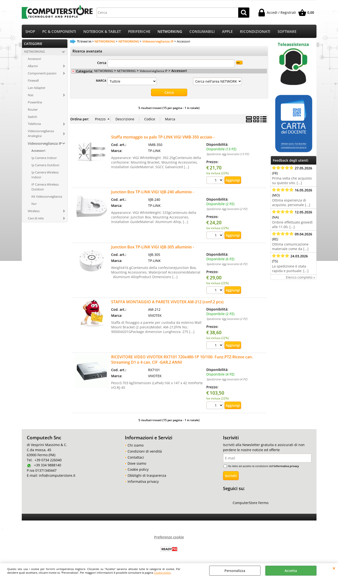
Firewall (33, 80)
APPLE (227, 31)
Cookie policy (162, 572)
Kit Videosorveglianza (46, 196)
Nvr (34, 204)
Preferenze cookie (169, 537)
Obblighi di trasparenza (147, 475)
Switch (32, 117)
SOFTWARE (287, 31)
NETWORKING (170, 31)
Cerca (101, 62)
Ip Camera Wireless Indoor (45, 174)
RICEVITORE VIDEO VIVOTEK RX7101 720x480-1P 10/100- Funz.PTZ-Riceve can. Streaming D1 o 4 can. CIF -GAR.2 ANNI (182, 359)
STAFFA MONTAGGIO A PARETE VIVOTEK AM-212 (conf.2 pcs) (167, 301)
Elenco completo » (300, 277)
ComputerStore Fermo (250, 502)
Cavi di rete (36, 218)
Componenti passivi (42, 73)
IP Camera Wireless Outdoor (45, 186)
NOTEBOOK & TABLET (102, 31)
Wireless (34, 211)
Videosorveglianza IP (45, 143)
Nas (30, 95)
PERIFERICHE (139, 31)
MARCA (101, 80)
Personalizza (234, 570)
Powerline (35, 102)
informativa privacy (286, 466)
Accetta (291, 570)
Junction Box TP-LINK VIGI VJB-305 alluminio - (152, 247)
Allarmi (33, 66)
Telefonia (34, 124)
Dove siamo (137, 463)
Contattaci (136, 457)
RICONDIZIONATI (255, 31)
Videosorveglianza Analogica (41, 133)
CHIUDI (334, 568)
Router (33, 109)
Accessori (34, 59)
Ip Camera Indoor (44, 158)
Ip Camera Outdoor (45, 165)
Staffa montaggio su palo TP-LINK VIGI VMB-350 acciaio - (163, 137)
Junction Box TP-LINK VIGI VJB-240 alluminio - (152, 192)
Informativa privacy (143, 481)
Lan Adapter (36, 88)
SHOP (30, 31)
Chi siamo (136, 445)
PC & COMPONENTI (59, 31)
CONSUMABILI (202, 31)
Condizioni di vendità (145, 451)
